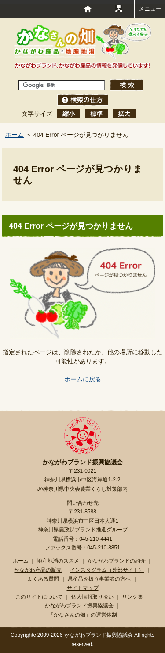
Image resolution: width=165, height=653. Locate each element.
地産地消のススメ (58, 561)
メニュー (150, 8)
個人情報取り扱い (92, 597)
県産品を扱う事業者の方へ (99, 579)
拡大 (124, 113)
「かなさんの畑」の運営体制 (82, 615)
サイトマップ (83, 588)
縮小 (68, 113)
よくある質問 (43, 579)
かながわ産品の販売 (38, 570)
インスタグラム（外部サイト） (107, 570)
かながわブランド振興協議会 (79, 606)
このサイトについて (39, 597)
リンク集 (132, 597)
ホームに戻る (82, 379)
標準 (96, 113)
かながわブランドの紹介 (117, 561)
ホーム (14, 134)
